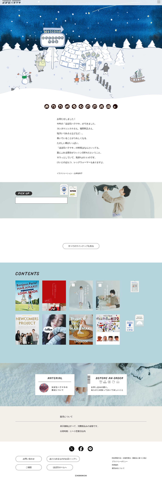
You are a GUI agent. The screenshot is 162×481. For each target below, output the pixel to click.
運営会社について (118, 468)
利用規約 (115, 465)
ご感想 (29, 467)
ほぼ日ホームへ (60, 467)
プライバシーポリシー (120, 461)
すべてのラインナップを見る (81, 246)
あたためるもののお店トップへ (63, 459)
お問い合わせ (29, 459)
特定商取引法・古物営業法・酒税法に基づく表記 (129, 458)
